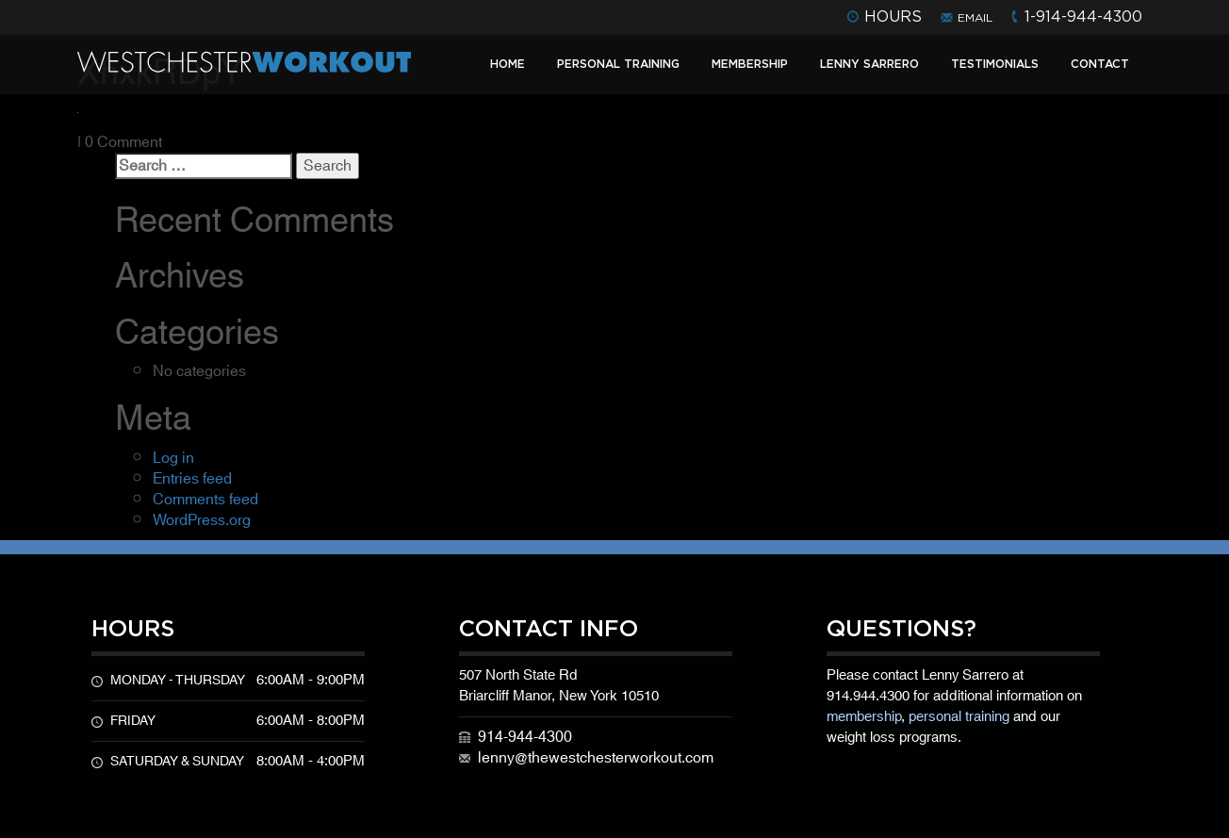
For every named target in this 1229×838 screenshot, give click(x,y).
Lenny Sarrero (869, 64)
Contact (1100, 64)
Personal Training (618, 64)
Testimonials (995, 64)
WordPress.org (202, 520)
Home (507, 64)
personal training (959, 717)
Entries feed (192, 479)
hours (893, 16)
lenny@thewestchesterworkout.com (595, 758)
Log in (173, 458)
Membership (750, 64)
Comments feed (205, 499)
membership (864, 717)
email (975, 17)
